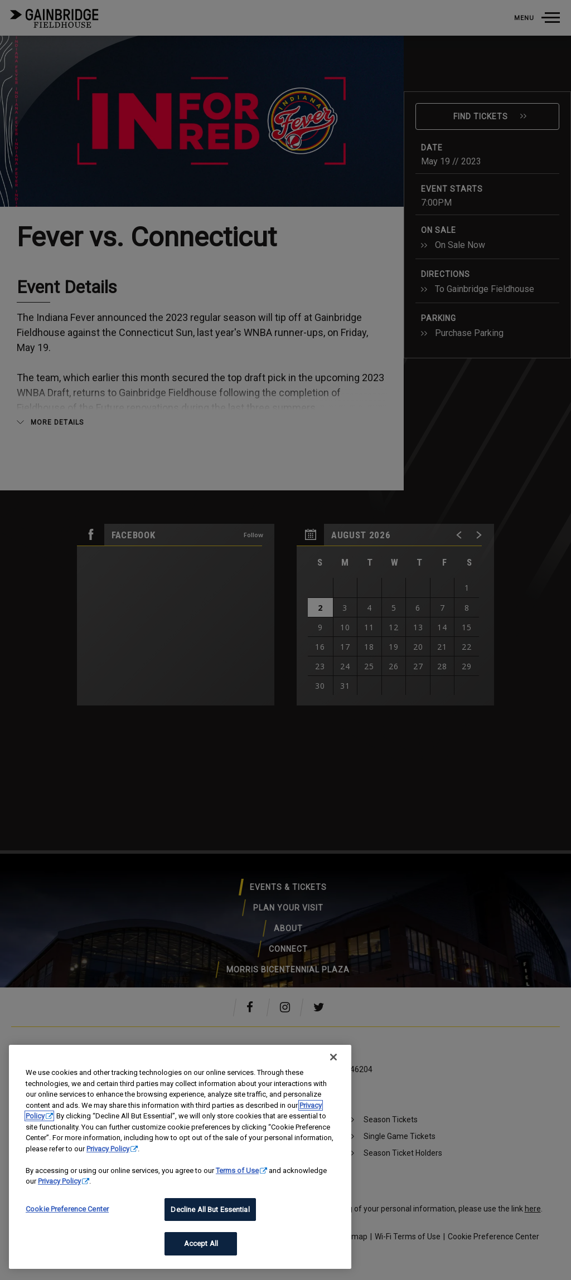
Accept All (201, 1243)
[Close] (333, 1057)
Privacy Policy (107, 1149)
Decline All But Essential (210, 1209)
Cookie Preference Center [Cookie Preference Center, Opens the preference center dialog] (67, 1209)
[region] (180, 1157)
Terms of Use (237, 1170)
